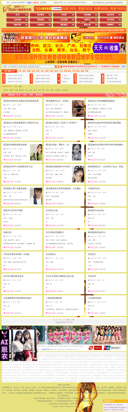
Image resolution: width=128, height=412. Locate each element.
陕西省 (86, 78)
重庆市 (81, 75)
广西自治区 (66, 78)
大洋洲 (109, 82)
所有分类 (39, 95)
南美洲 (118, 82)
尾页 (68, 320)
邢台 (47, 90)
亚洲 (108, 78)
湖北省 (42, 82)
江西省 (47, 78)
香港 (108, 75)
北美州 (114, 82)
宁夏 (84, 82)
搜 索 (58, 66)
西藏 (80, 82)
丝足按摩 (64, 20)
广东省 (64, 75)
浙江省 (47, 75)
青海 (87, 82)
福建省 (37, 78)
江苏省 (42, 75)
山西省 (10, 78)
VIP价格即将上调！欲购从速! (113, 405)
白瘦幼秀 (40, 25)
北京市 (10, 75)
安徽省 (42, 78)
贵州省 (91, 75)
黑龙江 (20, 78)
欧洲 (111, 78)
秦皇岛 (21, 90)
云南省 (81, 78)
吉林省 (10, 82)
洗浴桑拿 (87, 15)
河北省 (20, 75)
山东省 (20, 82)
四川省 (86, 75)
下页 (72, 320)
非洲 (115, 78)
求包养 (64, 15)
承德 (16, 90)
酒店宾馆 (110, 15)
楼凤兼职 (40, 20)
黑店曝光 (40, 15)
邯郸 (52, 90)
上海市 (37, 75)
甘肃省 (91, 78)
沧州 (39, 90)
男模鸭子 (110, 25)
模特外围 (17, 25)
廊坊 (30, 90)
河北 (15, 86)
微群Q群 (87, 25)
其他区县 (58, 90)
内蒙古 (15, 78)
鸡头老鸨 (110, 20)
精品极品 (64, 25)
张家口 (11, 90)
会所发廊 (17, 20)
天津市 (15, 75)
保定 (35, 90)
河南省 (47, 82)
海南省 (64, 82)
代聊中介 (87, 20)
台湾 (115, 75)
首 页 (18, 15)
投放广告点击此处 (64, 385)
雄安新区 (65, 90)
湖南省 (37, 82)
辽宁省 (15, 82)
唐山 (26, 90)
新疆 (90, 82)
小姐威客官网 (45, 349)
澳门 (111, 75)
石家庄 (6, 90)
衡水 (43, 90)
